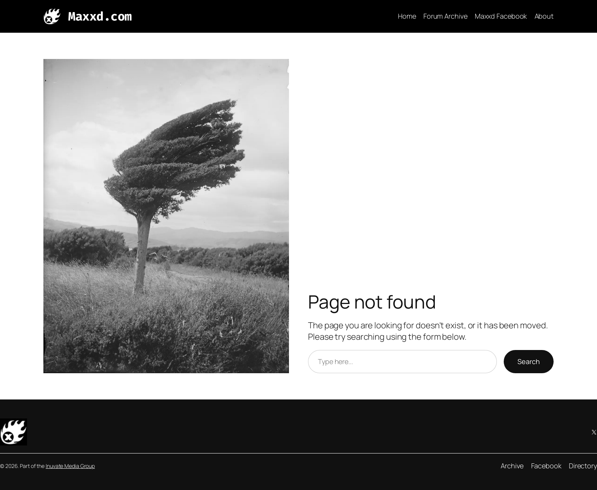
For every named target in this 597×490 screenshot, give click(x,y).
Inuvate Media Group (70, 465)
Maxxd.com (100, 16)
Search (528, 361)
